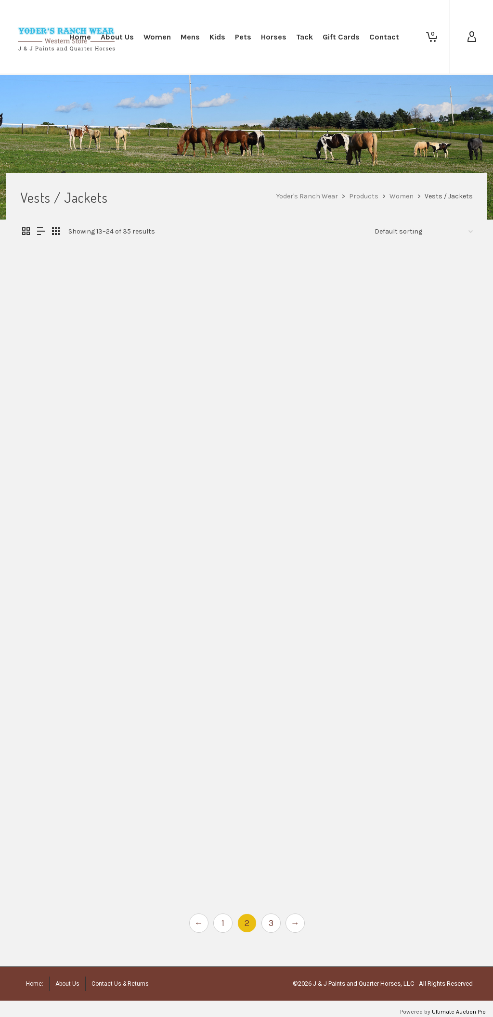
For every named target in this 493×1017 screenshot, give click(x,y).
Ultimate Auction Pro (459, 1011)
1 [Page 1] (222, 923)
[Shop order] (424, 231)
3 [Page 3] (271, 923)
